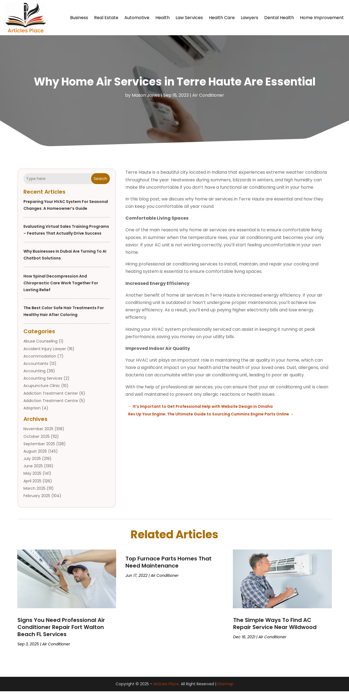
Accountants (35, 366)
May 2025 (32, 476)
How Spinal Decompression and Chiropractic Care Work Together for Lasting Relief (60, 285)
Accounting (34, 373)
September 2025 (39, 446)
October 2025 (36, 439)
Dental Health (279, 17)
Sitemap (225, 686)
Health (162, 17)
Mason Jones (146, 98)
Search (100, 181)
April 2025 (32, 483)
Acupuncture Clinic (41, 388)
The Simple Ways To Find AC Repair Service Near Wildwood (275, 626)
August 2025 (35, 454)
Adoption (32, 411)
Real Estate (106, 17)
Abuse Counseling (40, 344)
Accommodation (39, 359)
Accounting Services (42, 381)
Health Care (222, 17)
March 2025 (34, 491)
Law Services (189, 17)
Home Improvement (322, 17)
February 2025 (36, 498)
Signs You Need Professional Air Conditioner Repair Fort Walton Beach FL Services (61, 630)
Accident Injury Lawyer (44, 351)
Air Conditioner (208, 98)
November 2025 (38, 431)
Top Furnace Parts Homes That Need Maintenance (168, 564)
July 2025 (32, 461)
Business (79, 17)
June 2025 (33, 468)
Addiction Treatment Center (50, 396)
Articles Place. (167, 686)
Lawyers (249, 17)
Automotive (136, 17)
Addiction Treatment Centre (50, 403)
